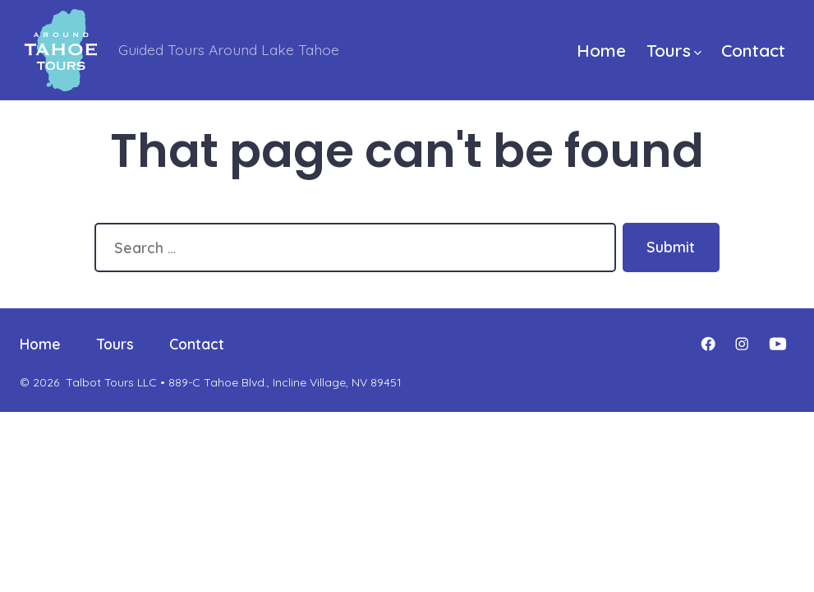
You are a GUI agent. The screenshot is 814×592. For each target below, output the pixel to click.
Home (601, 50)
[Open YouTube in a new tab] (777, 343)
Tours (673, 50)
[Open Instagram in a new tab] (742, 343)
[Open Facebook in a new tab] (708, 343)
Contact (753, 50)
